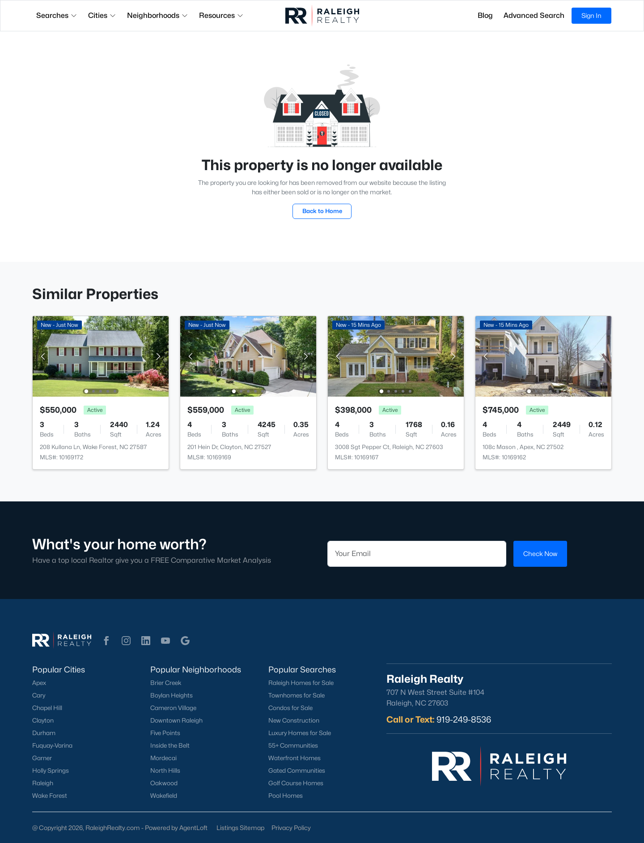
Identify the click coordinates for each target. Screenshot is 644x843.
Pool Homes (285, 795)
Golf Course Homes (295, 783)
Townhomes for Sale (296, 695)
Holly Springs (50, 770)
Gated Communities (296, 770)
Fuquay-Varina (52, 745)
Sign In (591, 15)
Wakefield (163, 795)
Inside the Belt (170, 745)
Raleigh (42, 783)
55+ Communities (293, 745)
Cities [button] (102, 15)
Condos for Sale (290, 707)
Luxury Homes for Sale (299, 732)
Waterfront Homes (294, 758)
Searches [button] (56, 15)
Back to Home (322, 210)
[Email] (416, 554)
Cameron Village (173, 707)
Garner (42, 758)
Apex (39, 682)
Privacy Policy (291, 827)
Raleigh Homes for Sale (301, 682)
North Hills (165, 770)
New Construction (293, 720)
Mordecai (163, 758)
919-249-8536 (463, 719)
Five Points (165, 732)
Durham (43, 732)
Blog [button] (485, 15)
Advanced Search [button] (534, 15)
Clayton (43, 720)
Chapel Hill (47, 707)
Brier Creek (166, 682)
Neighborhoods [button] (157, 15)
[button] (106, 640)
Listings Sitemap (240, 827)
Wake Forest (49, 795)
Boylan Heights (171, 695)
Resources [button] (221, 15)
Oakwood (164, 783)
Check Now (540, 553)
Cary (38, 695)
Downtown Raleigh (176, 720)
